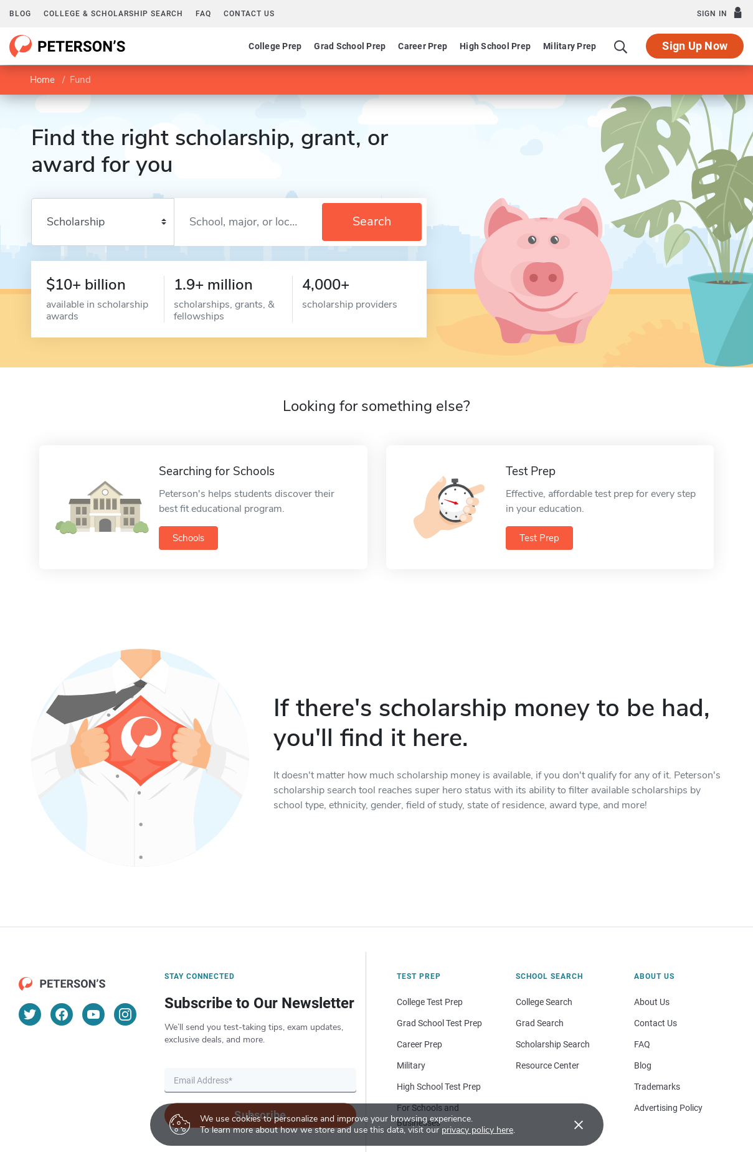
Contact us (249, 13)
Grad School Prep (350, 46)
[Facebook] (61, 1014)
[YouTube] (93, 1014)
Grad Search (540, 1023)
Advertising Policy (668, 1108)
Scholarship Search (553, 1044)
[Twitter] (30, 1014)
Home (42, 79)
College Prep (275, 46)
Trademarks (657, 1087)
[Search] (621, 46)
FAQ (203, 13)
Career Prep (422, 46)
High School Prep (495, 46)
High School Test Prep (439, 1087)
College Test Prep (430, 1002)
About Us (652, 1002)
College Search (544, 1002)
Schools (188, 538)
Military (411, 1065)
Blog (20, 13)
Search (372, 221)
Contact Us (655, 1023)
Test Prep (539, 538)
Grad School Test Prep (439, 1023)
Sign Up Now (694, 45)
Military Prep (569, 46)
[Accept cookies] (570, 1124)
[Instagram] (125, 1014)
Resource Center (547, 1065)
